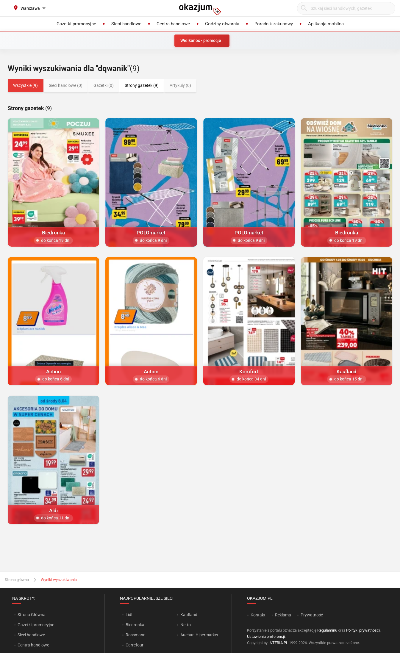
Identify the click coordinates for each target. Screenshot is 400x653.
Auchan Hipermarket (199, 634)
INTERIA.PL (278, 643)
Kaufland (188, 614)
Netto (185, 624)
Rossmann (136, 634)
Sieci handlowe (31, 634)
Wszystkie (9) (25, 85)
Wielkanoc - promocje (200, 40)
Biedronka (135, 624)
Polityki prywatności (363, 630)
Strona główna (17, 579)
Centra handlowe (33, 645)
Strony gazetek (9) (142, 85)
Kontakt (258, 615)
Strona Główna (31, 614)
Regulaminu (327, 630)
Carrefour (134, 645)
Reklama (283, 615)
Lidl (129, 614)
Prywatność (312, 615)
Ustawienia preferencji (266, 636)
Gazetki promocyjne (36, 624)
